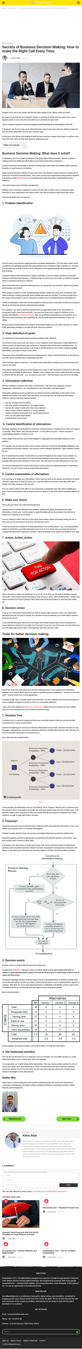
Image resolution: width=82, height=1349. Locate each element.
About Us (5, 1341)
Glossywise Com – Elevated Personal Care (61, 1208)
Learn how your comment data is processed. (49, 1192)
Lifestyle (45, 1205)
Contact (42, 1341)
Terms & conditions (30, 1341)
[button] (3, 3)
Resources (7, 43)
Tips (3, 1230)
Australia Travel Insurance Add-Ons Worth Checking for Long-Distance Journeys (20, 1234)
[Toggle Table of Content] (23, 145)
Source (41, 802)
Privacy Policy (16, 1341)
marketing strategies (27, 315)
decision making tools (35, 707)
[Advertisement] (41, 26)
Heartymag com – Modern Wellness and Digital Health (19, 1252)
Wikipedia (16, 970)
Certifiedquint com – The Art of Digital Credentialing (59, 1252)
